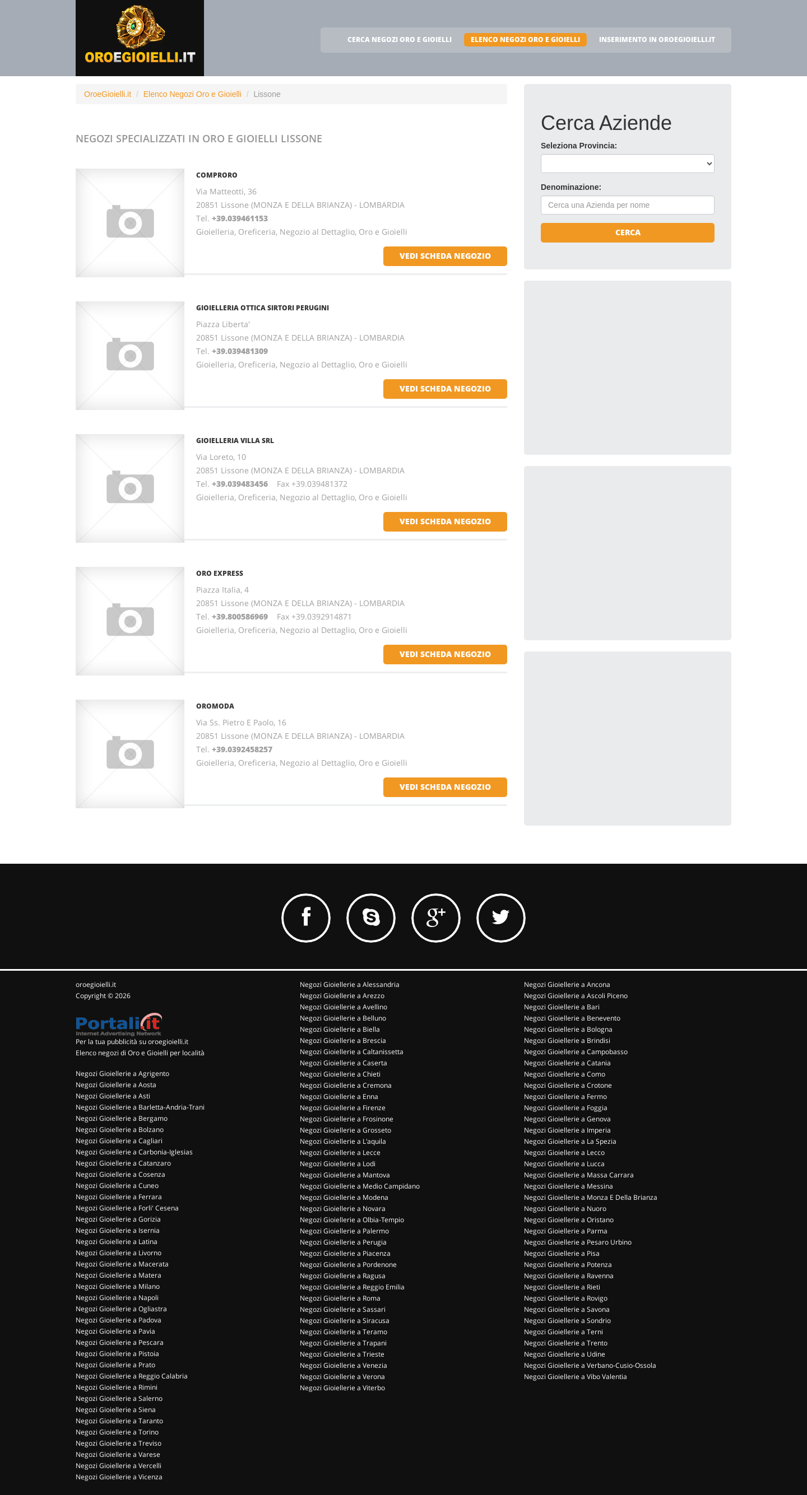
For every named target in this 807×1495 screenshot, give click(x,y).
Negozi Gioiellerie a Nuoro (565, 1208)
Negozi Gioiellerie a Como (564, 1074)
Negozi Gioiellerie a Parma (565, 1231)
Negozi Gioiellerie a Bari (562, 1007)
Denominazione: (571, 187)
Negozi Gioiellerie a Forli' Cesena (127, 1208)
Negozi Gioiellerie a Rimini (116, 1387)
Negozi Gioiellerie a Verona (342, 1376)
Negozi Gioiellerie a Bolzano (120, 1129)
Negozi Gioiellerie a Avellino (343, 1007)
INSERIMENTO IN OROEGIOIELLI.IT (657, 39)
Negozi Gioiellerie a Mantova (345, 1175)
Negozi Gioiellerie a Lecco (564, 1152)
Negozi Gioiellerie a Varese (118, 1454)
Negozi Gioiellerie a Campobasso (576, 1051)
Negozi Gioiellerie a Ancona (567, 984)
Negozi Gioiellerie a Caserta (343, 1063)
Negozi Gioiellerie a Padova (118, 1320)
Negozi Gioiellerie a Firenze (343, 1107)
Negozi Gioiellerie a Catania (567, 1063)
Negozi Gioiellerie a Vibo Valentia (575, 1376)
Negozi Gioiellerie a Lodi (337, 1163)
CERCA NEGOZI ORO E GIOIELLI (399, 39)
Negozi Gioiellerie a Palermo (344, 1231)
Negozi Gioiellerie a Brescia (343, 1040)
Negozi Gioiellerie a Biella (340, 1029)
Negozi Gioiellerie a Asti (113, 1096)
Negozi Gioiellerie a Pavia (115, 1331)
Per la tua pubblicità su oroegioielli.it (132, 1041)
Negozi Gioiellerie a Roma (340, 1298)
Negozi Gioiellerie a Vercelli (118, 1465)
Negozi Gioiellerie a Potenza (568, 1264)
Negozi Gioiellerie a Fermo (565, 1096)
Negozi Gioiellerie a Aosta (116, 1084)
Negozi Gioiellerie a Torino (117, 1432)
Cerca (628, 232)
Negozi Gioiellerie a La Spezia (570, 1141)
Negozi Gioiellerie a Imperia (567, 1130)
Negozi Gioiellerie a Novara (343, 1208)
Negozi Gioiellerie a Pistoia (117, 1353)
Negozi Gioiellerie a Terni (563, 1331)
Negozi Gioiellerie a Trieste (342, 1354)
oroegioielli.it (96, 984)
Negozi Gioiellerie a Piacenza (345, 1253)
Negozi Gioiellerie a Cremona (346, 1085)
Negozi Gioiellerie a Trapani (343, 1343)
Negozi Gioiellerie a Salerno (119, 1398)
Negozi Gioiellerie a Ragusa (343, 1275)
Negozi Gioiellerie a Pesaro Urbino (578, 1242)
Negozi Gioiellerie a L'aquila (343, 1141)
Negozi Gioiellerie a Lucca (564, 1163)
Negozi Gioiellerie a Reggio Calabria (132, 1376)
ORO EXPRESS (219, 573)
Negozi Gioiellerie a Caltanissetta (352, 1051)
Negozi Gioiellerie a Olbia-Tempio (352, 1219)
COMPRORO (217, 175)
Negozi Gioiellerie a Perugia (343, 1242)
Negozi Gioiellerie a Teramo (343, 1331)
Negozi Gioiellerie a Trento (565, 1343)
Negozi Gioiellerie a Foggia (565, 1107)
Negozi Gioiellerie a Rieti (562, 1287)
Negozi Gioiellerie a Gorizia (118, 1219)
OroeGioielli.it (107, 94)
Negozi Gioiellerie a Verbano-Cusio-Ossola (590, 1365)
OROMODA (215, 706)
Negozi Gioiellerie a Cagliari (119, 1140)
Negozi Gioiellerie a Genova (567, 1119)
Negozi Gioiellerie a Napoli (117, 1297)
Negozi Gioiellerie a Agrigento (122, 1073)
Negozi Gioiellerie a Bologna (568, 1029)
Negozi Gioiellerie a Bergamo (122, 1118)
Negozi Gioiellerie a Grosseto (345, 1130)
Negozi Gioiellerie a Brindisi (567, 1040)
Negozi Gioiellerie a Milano (118, 1286)
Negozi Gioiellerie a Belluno (343, 1018)
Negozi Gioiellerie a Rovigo (565, 1298)
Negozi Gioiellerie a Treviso (118, 1443)
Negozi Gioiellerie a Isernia (118, 1230)
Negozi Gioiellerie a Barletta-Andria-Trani (140, 1107)
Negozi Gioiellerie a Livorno (118, 1253)
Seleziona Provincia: (579, 145)
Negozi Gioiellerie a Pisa (562, 1253)
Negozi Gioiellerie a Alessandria (350, 984)
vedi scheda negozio (445, 255)
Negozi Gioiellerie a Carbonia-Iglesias (134, 1152)
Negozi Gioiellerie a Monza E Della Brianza (590, 1197)
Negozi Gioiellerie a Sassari (343, 1309)
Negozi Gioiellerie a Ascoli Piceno (576, 995)
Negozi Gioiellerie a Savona (567, 1309)
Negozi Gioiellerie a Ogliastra (121, 1309)
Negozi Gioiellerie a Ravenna (569, 1275)
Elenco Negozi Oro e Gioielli (192, 94)
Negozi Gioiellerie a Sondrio (567, 1320)
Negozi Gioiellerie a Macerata (122, 1264)
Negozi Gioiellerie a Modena (344, 1197)
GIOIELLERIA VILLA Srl (235, 440)
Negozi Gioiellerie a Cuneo (117, 1185)
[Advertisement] (625, 367)
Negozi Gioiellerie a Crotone (568, 1085)
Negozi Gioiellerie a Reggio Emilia (352, 1287)
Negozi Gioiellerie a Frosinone (346, 1119)
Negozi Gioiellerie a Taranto (119, 1421)
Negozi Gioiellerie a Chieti (340, 1074)
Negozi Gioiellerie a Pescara (120, 1342)
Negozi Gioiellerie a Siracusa (344, 1320)
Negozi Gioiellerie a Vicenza (119, 1477)
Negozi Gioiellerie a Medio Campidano (360, 1186)
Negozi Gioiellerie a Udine (564, 1354)
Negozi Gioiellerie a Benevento (572, 1018)
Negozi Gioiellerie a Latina (116, 1241)
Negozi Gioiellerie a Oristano (569, 1219)
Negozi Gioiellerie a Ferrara (119, 1196)
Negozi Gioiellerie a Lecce (340, 1152)
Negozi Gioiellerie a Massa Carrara (579, 1175)
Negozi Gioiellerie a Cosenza (120, 1174)
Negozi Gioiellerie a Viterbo (342, 1387)
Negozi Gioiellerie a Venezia (343, 1365)
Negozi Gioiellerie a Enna (339, 1096)
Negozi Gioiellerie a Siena (116, 1409)
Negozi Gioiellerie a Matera (118, 1275)
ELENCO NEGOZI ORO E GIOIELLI (525, 39)
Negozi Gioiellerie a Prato (115, 1365)
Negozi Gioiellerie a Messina (568, 1186)
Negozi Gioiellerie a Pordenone (348, 1264)
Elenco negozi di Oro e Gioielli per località (140, 1053)
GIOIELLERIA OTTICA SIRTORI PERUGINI (262, 308)
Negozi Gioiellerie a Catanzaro (123, 1163)
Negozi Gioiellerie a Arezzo (342, 995)
